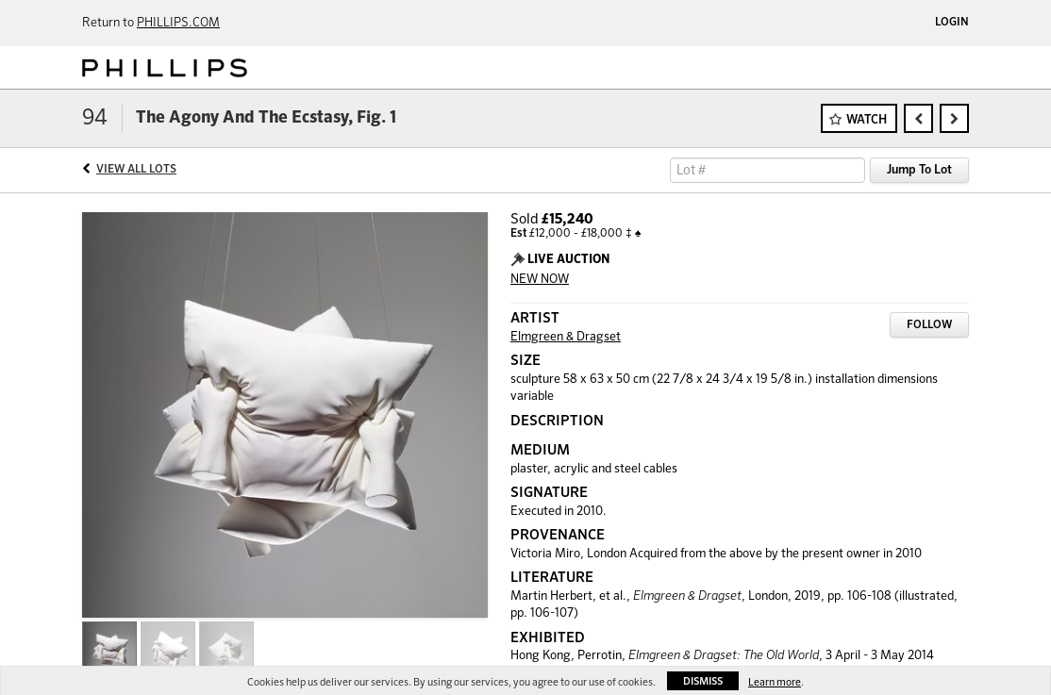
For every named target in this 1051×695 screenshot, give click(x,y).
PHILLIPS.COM (178, 23)
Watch (866, 120)
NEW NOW (539, 279)
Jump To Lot (919, 170)
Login (952, 22)
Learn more (774, 682)
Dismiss (703, 681)
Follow (929, 325)
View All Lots (136, 169)
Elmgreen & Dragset (565, 337)
